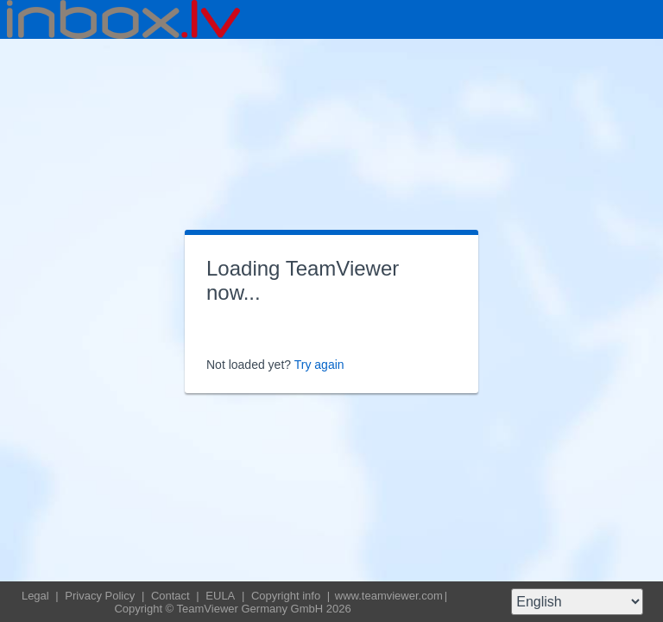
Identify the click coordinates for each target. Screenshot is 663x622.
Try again (319, 364)
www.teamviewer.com (389, 595)
